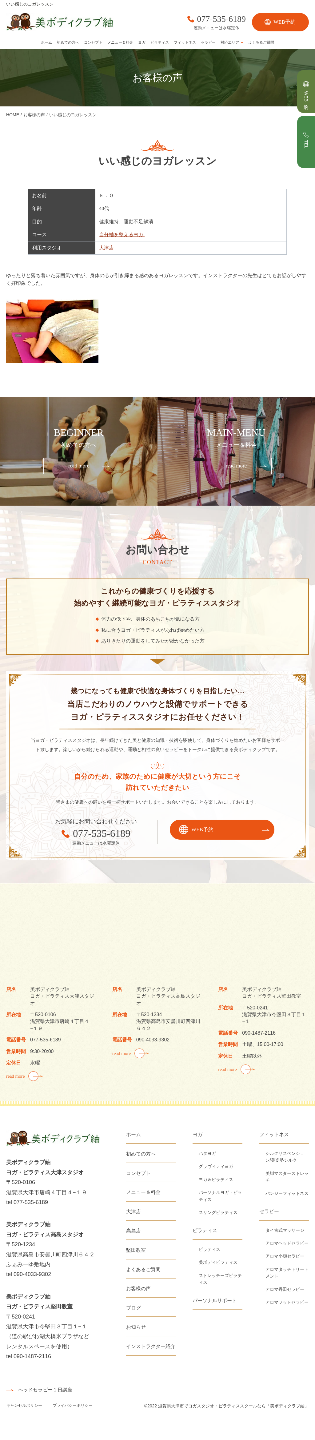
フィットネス (185, 42)
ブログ (133, 1308)
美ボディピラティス (218, 1262)
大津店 (107, 247)
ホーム (46, 42)
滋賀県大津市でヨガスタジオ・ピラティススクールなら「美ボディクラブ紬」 (233, 1405)
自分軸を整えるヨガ (122, 234)
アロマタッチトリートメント (287, 1273)
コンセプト (93, 42)
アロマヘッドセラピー (287, 1243)
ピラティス (159, 42)
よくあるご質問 (261, 42)
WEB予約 (284, 22)
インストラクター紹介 (150, 1346)
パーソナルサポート (215, 1300)
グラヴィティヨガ (216, 1166)
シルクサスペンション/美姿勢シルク (284, 1157)
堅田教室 (136, 1250)
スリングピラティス (218, 1212)
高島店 (133, 1230)
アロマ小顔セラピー (284, 1256)
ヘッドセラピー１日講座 (45, 1389)
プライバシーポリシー (73, 1405)
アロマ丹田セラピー (284, 1289)
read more (78, 466)
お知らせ (136, 1327)
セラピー (208, 42)
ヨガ (142, 42)
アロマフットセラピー (287, 1302)
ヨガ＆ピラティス (216, 1179)
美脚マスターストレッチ (287, 1177)
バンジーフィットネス (287, 1193)
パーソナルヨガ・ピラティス (220, 1196)
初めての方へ (68, 42)
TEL (306, 144)
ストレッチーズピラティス (220, 1279)
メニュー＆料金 (120, 42)
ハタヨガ (207, 1153)
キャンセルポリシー (24, 1405)
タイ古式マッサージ (284, 1230)
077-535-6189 (221, 19)
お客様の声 (138, 1288)
